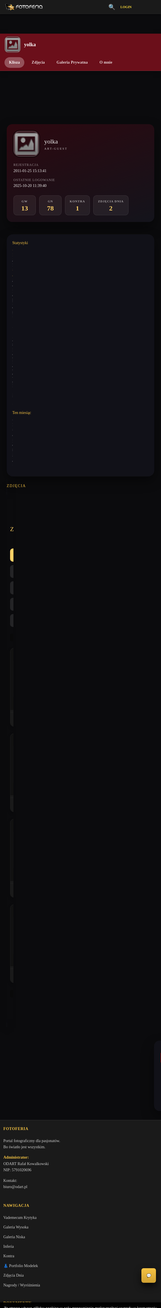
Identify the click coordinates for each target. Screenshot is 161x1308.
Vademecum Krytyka (20, 954)
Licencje (10, 1082)
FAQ (7, 1091)
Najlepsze (129, 519)
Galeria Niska (14, 974)
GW (52, 519)
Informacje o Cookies (20, 1072)
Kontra (99, 519)
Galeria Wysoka (15, 964)
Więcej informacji (80, 1299)
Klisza (14, 62)
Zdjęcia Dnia (13, 1012)
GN (75, 519)
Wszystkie (24, 519)
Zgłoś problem (14, 1110)
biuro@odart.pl (15, 923)
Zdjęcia (38, 62)
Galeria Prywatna (72, 62)
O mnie (106, 62)
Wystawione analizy (25, 270)
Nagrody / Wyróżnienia (21, 1022)
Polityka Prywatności (20, 1062)
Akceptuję (80, 1284)
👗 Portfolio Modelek (20, 1003)
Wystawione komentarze (28, 250)
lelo (16, 819)
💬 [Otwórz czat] (148, 1276)
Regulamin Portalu (18, 1053)
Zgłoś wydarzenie (17, 1120)
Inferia (8, 983)
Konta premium (15, 1101)
